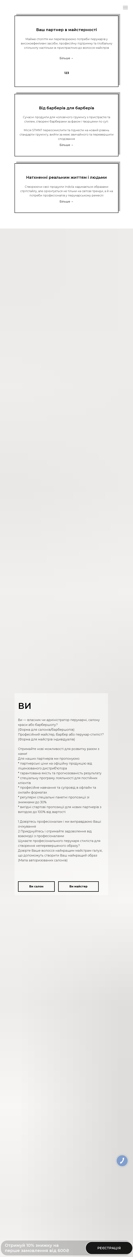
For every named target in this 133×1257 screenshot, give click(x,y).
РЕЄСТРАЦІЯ (109, 1248)
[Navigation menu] (125, 7)
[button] (36, 886)
